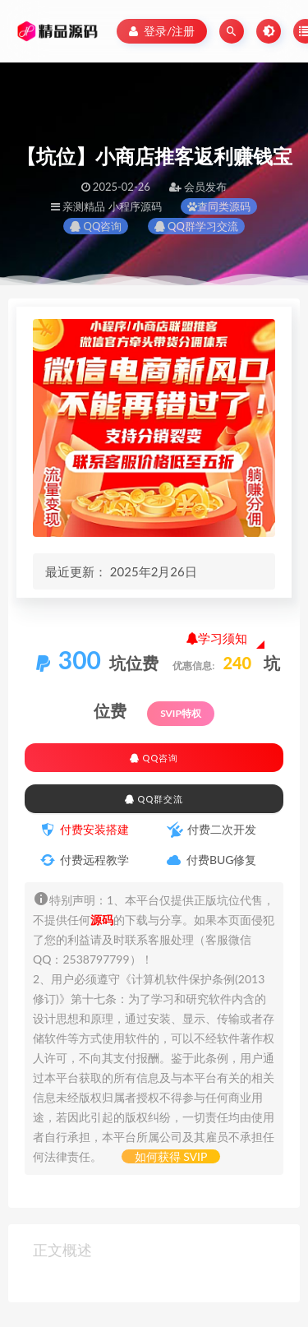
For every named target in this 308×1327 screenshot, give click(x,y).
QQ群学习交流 (196, 226)
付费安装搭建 (94, 829)
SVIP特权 (180, 713)
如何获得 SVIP (171, 1156)
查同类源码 (219, 206)
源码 (101, 920)
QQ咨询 (96, 226)
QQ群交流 (154, 798)
